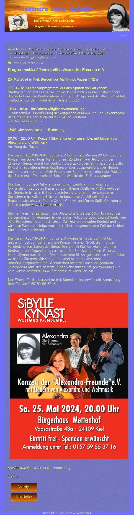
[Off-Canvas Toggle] (123, 37)
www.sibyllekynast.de (47, 205)
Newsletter (24, 497)
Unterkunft (41, 468)
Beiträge (24, 487)
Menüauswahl (18, 468)
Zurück (13, 476)
